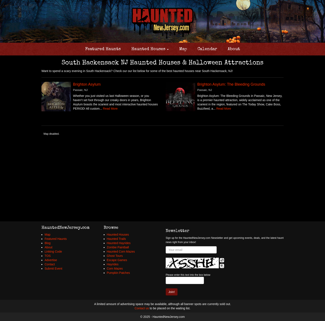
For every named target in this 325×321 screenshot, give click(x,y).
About (234, 49)
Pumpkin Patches (118, 272)
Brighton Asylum (87, 84)
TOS (48, 255)
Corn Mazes (115, 268)
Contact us (142, 308)
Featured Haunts (103, 49)
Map (183, 49)
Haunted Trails (116, 238)
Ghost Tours (115, 255)
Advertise (51, 260)
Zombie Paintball (118, 247)
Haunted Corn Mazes (121, 251)
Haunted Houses (150, 49)
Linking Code (53, 251)
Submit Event (53, 268)
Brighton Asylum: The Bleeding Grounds (231, 84)
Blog (48, 243)
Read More (110, 108)
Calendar (207, 49)
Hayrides (113, 264)
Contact (50, 264)
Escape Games (117, 260)
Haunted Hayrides (119, 243)
